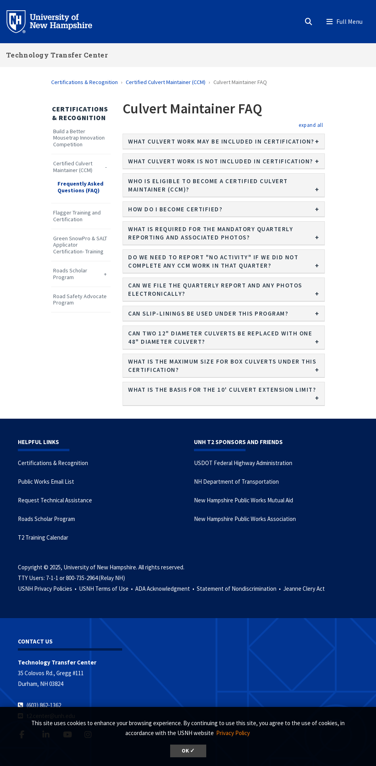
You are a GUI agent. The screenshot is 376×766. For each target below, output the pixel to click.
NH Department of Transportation (236, 481)
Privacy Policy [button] (233, 733)
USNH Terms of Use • (106, 588)
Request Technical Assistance (55, 500)
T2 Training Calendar (43, 537)
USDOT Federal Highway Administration (243, 463)
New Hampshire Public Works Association (245, 519)
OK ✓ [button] (188, 750)
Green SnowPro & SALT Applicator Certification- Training (80, 245)
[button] (311, 125)
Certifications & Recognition (84, 82)
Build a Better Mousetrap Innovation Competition (79, 138)
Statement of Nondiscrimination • (239, 588)
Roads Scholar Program (70, 274)
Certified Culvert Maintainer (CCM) (165, 82)
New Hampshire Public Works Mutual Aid (243, 500)
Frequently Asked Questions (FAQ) (81, 187)
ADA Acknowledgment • (165, 588)
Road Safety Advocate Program (80, 299)
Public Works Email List (46, 481)
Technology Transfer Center (57, 54)
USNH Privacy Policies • (48, 588)
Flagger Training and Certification (77, 216)
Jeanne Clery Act (304, 588)
